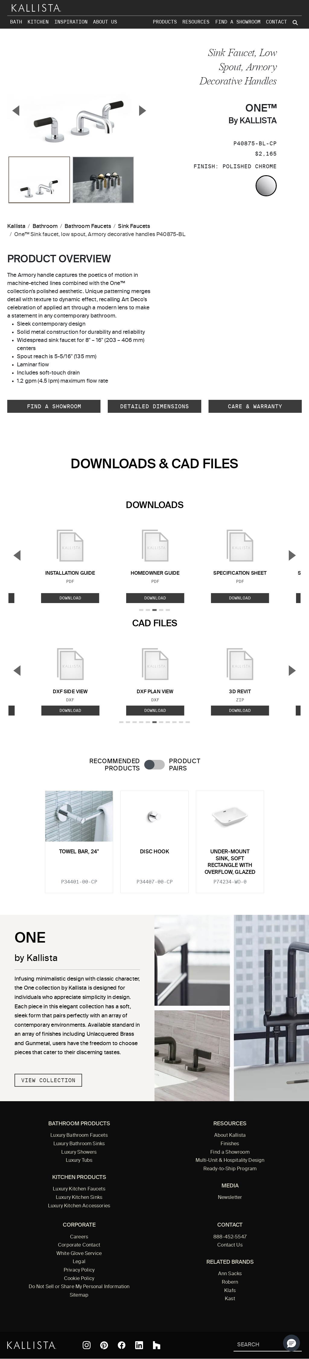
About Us (105, 22)
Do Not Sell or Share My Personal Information (79, 1287)
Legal (79, 1261)
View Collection (48, 1080)
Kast (230, 1299)
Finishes (230, 1144)
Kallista (16, 226)
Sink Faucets (134, 226)
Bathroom (45, 226)
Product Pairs (184, 765)
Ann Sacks (230, 1274)
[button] (291, 1343)
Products (165, 22)
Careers (79, 1237)
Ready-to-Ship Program (229, 1169)
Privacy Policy (79, 1270)
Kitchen (38, 22)
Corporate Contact (79, 1245)
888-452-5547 (230, 1237)
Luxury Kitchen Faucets (79, 1189)
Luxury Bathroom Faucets (79, 1135)
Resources (195, 22)
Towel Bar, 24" (79, 852)
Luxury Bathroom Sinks (79, 1144)
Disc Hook (154, 852)
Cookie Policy (79, 1278)
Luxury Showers (79, 1152)
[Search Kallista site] (296, 23)
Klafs (230, 1290)
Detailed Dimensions (154, 406)
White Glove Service (79, 1253)
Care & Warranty (255, 406)
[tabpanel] (154, 838)
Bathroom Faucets (88, 226)
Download (70, 598)
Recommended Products (114, 765)
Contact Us (230, 1245)
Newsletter (230, 1197)
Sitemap (79, 1295)
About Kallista (230, 1135)
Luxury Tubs (79, 1160)
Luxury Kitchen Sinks (79, 1197)
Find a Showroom (237, 22)
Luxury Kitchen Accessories (79, 1206)
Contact (276, 22)
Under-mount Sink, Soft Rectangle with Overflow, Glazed (230, 862)
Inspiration (71, 22)
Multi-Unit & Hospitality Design (230, 1160)
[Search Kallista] (259, 1345)
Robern (230, 1282)
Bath (16, 22)
